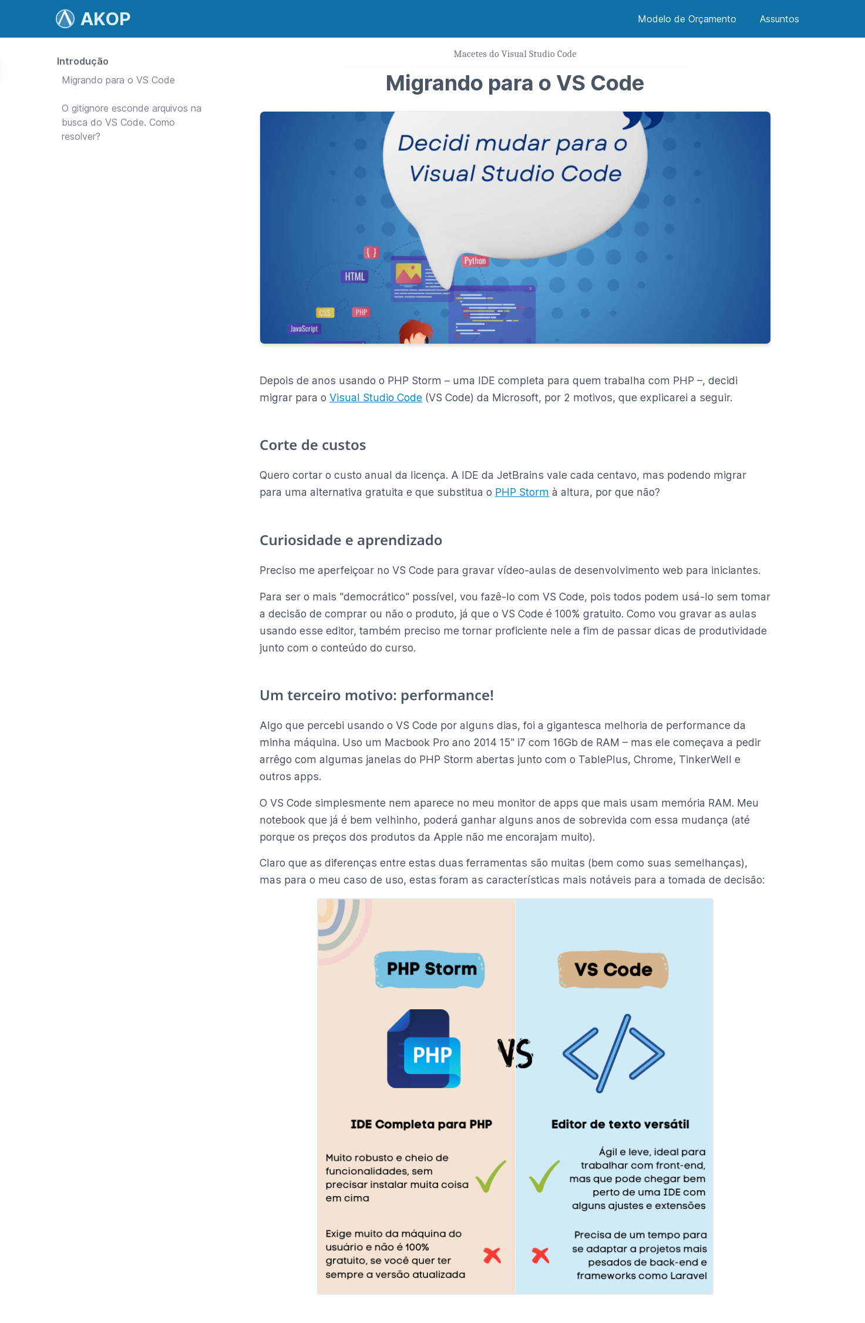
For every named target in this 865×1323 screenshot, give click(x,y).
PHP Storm (522, 492)
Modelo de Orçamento (687, 19)
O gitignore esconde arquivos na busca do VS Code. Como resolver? (131, 122)
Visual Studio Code (375, 397)
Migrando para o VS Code (118, 80)
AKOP (105, 18)
